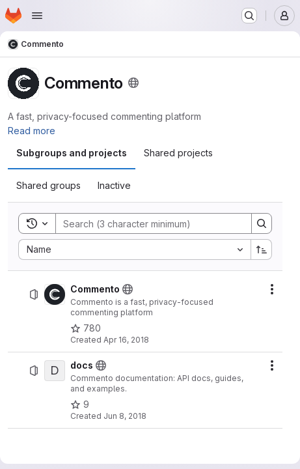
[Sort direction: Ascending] (261, 249)
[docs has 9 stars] (79, 404)
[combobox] (134, 249)
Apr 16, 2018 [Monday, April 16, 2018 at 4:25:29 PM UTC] (126, 340)
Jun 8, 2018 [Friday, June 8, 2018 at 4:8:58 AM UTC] (124, 416)
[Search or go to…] (249, 15)
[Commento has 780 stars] (85, 328)
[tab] (71, 153)
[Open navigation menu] (37, 15)
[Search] (147, 223)
